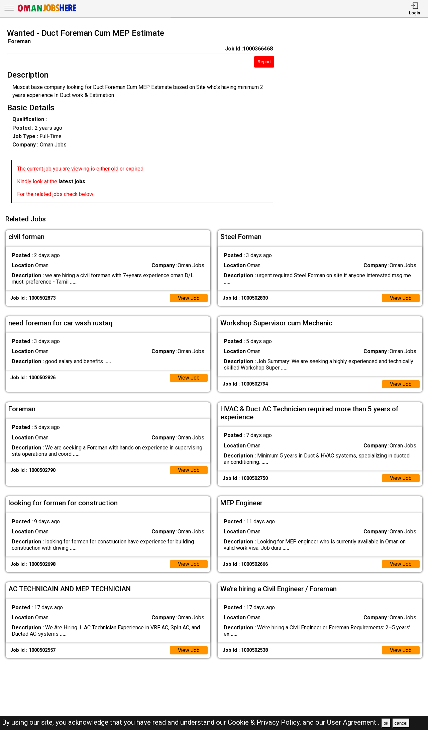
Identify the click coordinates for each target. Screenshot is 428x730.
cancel (401, 723)
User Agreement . (353, 722)
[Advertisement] (356, 118)
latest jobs (72, 181)
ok (386, 723)
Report (264, 61)
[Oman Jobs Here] (47, 11)
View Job (189, 297)
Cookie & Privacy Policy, (265, 722)
